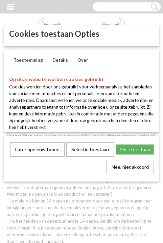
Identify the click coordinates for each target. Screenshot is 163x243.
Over (82, 60)
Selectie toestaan (90, 149)
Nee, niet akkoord (130, 167)
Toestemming (28, 60)
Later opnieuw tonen (37, 149)
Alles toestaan (134, 149)
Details (60, 60)
